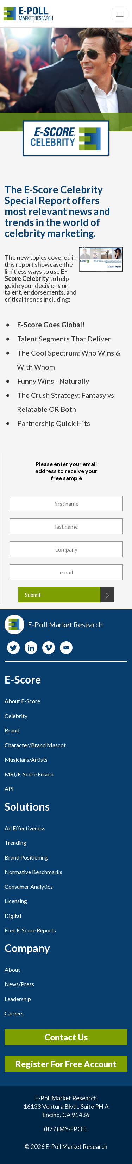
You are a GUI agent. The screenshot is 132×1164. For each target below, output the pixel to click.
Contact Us (66, 1037)
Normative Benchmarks (33, 871)
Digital (13, 915)
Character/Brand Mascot (35, 745)
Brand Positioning (26, 857)
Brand (12, 730)
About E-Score (22, 701)
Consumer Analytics (29, 886)
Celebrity (16, 715)
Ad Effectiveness (25, 828)
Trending (15, 842)
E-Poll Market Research (76, 1146)
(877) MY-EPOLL (66, 1129)
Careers (14, 1013)
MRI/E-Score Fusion (29, 774)
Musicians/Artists (26, 759)
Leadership (18, 998)
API (9, 788)
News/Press (19, 984)
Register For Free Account (66, 1064)
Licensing (16, 901)
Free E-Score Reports (30, 930)
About (12, 969)
